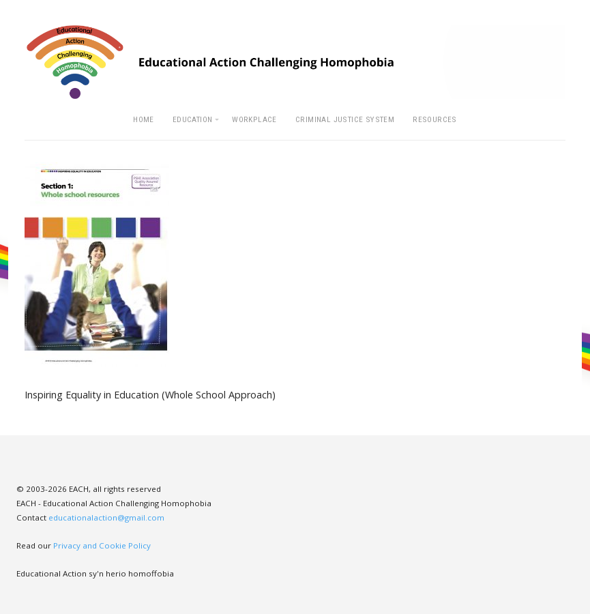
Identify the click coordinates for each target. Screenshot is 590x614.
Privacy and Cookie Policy (102, 545)
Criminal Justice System (344, 119)
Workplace (254, 119)
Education (193, 119)
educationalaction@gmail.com (106, 517)
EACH (295, 62)
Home (143, 119)
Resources (435, 119)
